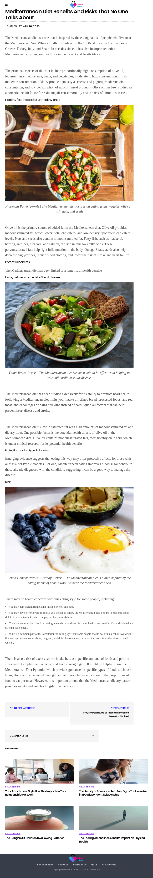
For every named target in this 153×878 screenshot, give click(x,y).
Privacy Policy (45, 864)
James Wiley (13, 26)
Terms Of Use (109, 864)
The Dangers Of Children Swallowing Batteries (34, 838)
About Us (63, 864)
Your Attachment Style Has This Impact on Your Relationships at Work (35, 793)
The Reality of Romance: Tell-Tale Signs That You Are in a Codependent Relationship (113, 793)
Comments (19, 735)
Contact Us (79, 864)
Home (94, 864)
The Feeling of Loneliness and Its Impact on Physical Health (112, 840)
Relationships (13, 787)
